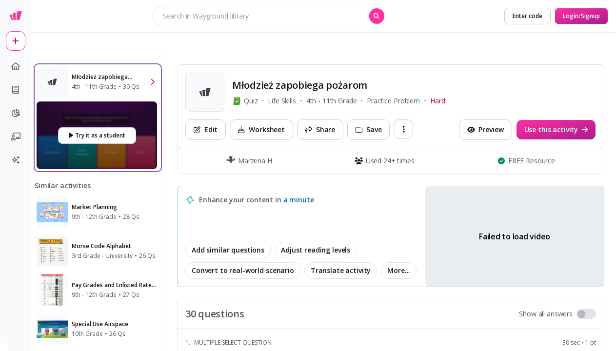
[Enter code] (527, 16)
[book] (15, 89)
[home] (15, 66)
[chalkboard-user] (15, 136)
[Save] (368, 129)
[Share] (320, 129)
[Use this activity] (556, 129)
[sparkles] (15, 160)
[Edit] (205, 129)
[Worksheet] (261, 129)
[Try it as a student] (97, 135)
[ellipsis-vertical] (403, 129)
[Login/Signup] (581, 16)
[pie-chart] (15, 113)
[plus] (15, 41)
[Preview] (485, 129)
